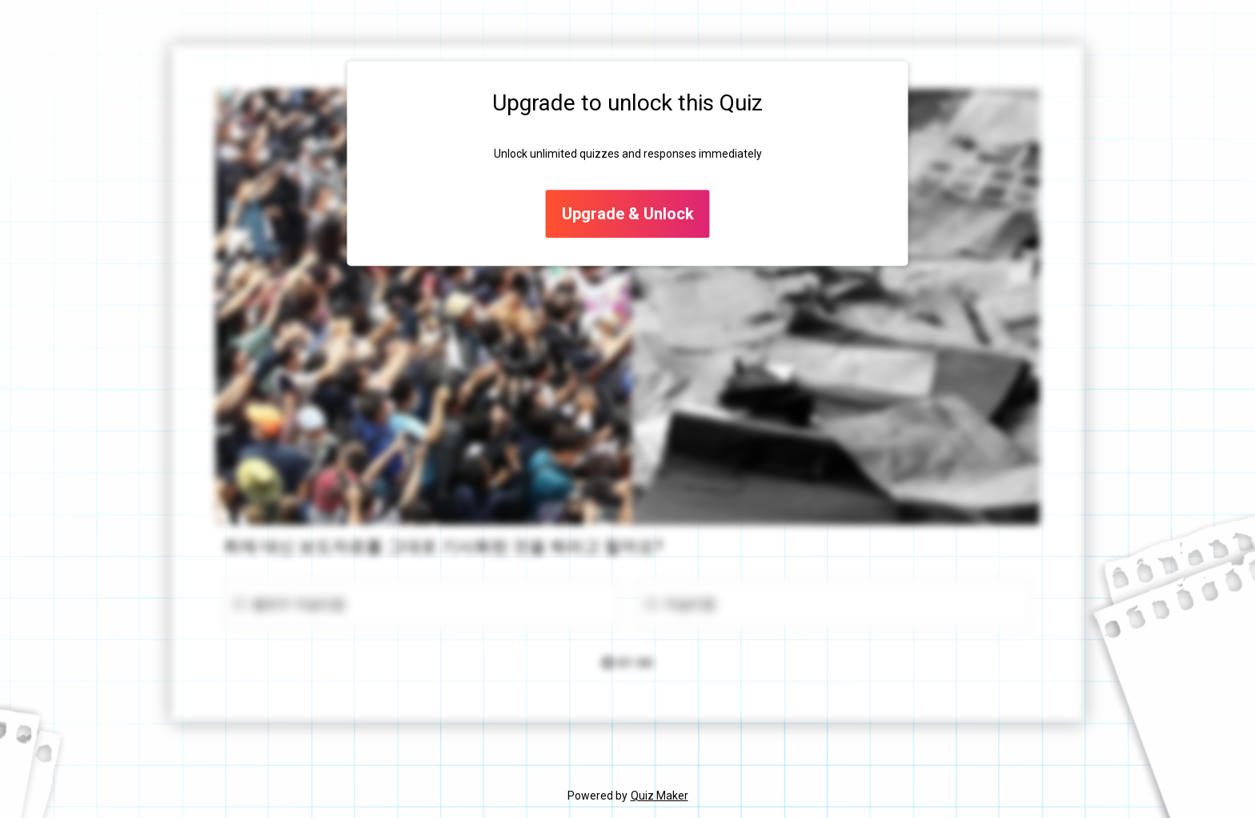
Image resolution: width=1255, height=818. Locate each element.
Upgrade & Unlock (628, 213)
